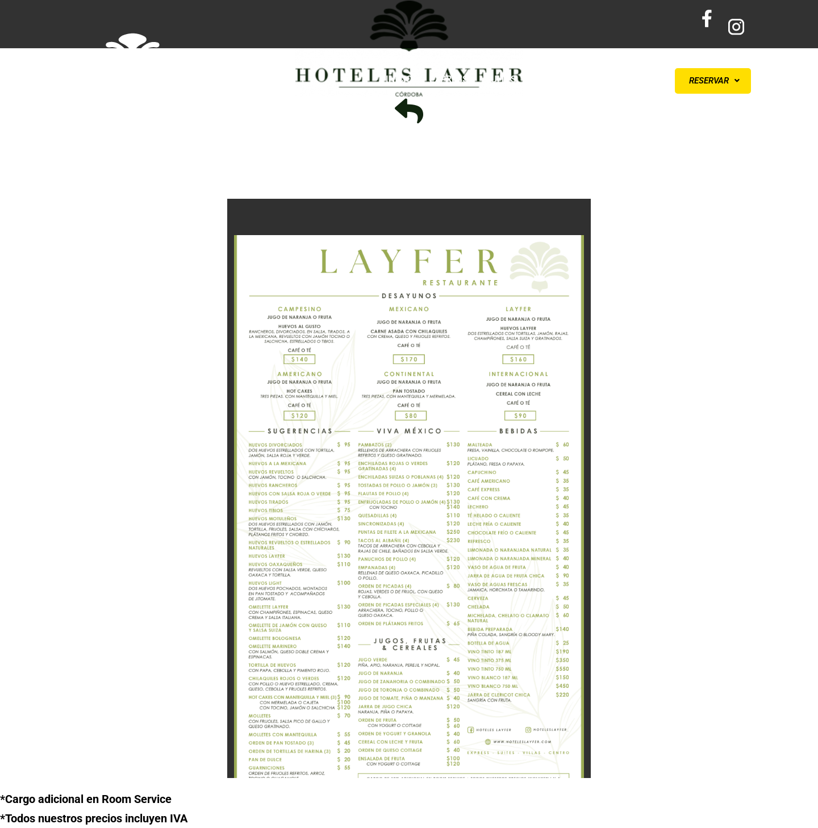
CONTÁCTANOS (613, 79)
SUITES (500, 79)
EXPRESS (448, 79)
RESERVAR (714, 81)
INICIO (399, 79)
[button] (713, 80)
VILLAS (548, 79)
